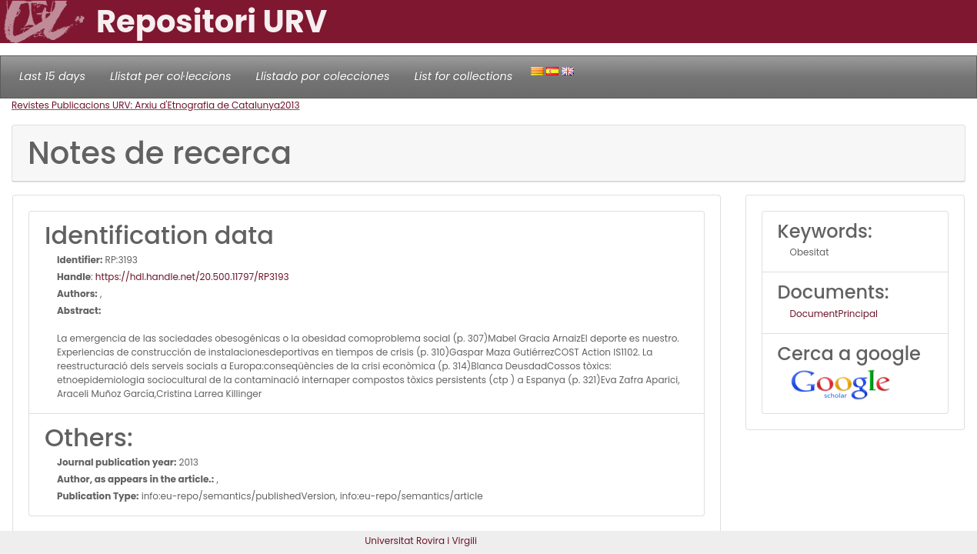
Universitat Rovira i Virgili (421, 540)
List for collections (463, 76)
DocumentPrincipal (834, 313)
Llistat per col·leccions (171, 76)
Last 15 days (52, 76)
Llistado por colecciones (323, 76)
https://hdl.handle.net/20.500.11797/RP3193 (192, 276)
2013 (289, 105)
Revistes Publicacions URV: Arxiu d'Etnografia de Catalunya (146, 105)
